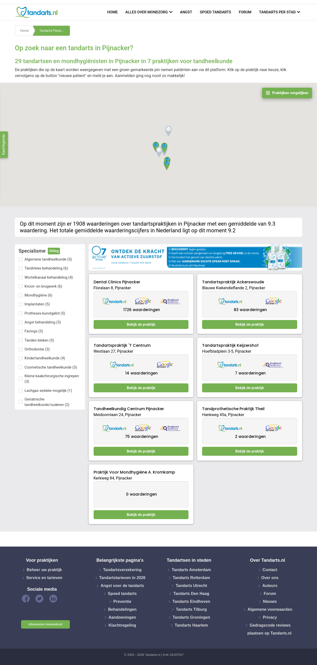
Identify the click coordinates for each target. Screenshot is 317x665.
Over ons (269, 578)
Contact (270, 570)
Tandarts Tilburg (191, 609)
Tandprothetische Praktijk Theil (233, 409)
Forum (245, 12)
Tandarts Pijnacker (52, 30)
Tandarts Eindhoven (191, 601)
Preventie (122, 601)
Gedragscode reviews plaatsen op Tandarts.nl (269, 629)
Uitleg (54, 251)
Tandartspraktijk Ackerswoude (233, 282)
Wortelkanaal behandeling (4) (49, 277)
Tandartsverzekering (122, 570)
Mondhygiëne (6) (38, 295)
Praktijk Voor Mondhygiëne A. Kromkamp (134, 472)
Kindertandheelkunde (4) (45, 358)
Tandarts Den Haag (191, 593)
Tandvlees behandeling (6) (46, 268)
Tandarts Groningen (191, 617)
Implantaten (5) (37, 304)
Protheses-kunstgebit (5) (45, 313)
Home (112, 12)
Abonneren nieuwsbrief (45, 624)
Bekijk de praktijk (141, 324)
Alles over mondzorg (146, 12)
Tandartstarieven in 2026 (122, 578)
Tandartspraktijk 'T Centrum (122, 345)
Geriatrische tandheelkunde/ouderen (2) (47, 402)
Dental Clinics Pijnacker (117, 282)
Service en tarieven (44, 578)
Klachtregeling (122, 625)
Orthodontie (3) (37, 349)
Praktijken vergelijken (287, 93)
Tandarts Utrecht (191, 586)
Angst (186, 12)
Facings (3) (34, 331)
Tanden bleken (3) (39, 340)
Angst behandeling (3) (43, 322)
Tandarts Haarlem (191, 625)
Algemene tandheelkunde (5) (48, 259)
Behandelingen (122, 609)
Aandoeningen (122, 617)
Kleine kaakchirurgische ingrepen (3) (52, 379)
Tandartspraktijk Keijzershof (230, 345)
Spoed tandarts (215, 12)
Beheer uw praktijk (44, 570)
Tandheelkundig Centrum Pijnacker (129, 409)
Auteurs (269, 586)
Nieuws (270, 601)
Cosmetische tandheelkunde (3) (51, 367)
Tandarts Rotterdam (191, 578)
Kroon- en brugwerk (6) (43, 286)
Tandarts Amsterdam (191, 570)
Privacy (270, 617)
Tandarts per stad (277, 12)
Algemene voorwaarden (269, 609)
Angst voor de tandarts (122, 586)
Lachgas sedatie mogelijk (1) (48, 390)
